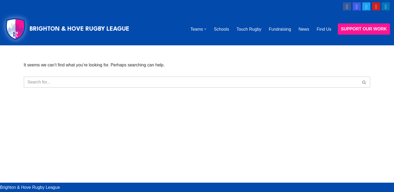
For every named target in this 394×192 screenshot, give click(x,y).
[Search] (191, 82)
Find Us (324, 29)
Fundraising (280, 29)
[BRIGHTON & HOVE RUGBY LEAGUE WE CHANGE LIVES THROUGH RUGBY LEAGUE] (66, 29)
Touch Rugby (248, 29)
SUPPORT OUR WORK (364, 29)
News (303, 29)
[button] (205, 29)
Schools (221, 29)
